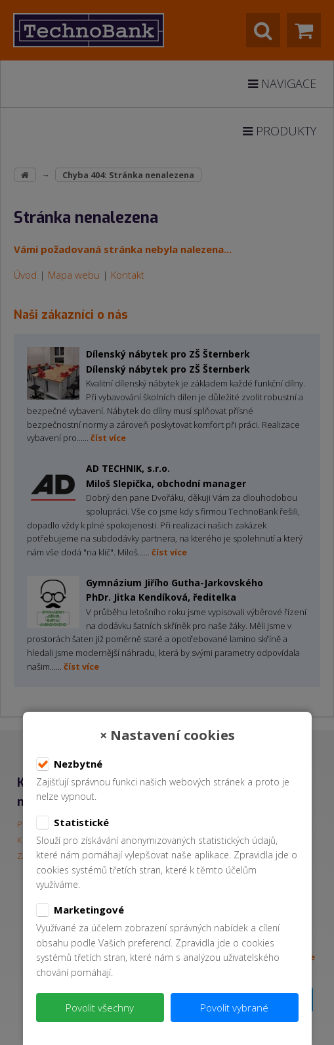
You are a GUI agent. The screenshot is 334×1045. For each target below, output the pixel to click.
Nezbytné (69, 764)
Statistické (72, 823)
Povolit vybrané (234, 1007)
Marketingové (80, 910)
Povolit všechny (100, 1007)
